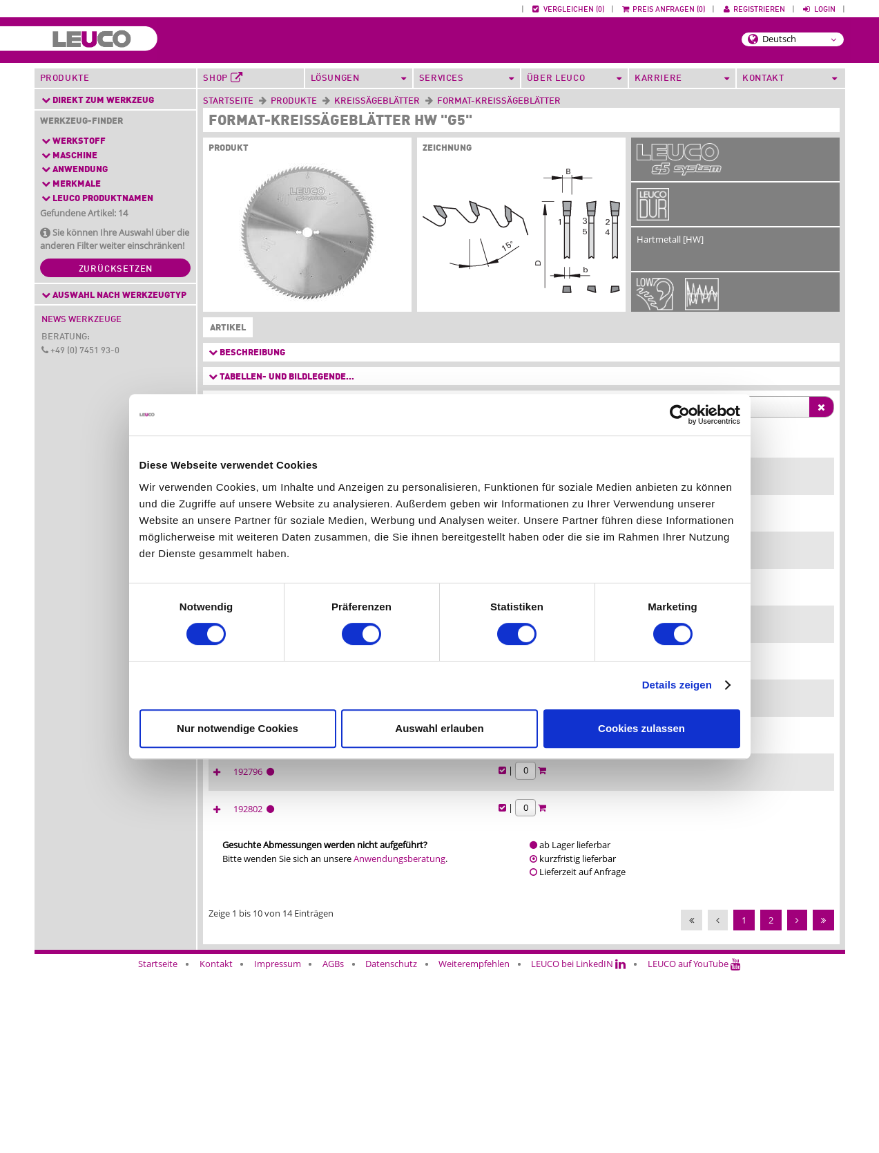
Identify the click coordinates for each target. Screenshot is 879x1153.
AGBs (333, 1144)
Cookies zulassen (641, 728)
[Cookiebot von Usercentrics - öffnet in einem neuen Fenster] (679, 414)
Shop (222, 78)
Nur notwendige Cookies (237, 728)
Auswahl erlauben (439, 728)
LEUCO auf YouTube (694, 1144)
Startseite (228, 101)
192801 (710, 873)
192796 (710, 938)
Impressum (277, 1144)
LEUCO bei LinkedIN (578, 1144)
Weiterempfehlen (474, 1144)
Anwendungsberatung (399, 1039)
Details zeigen (677, 685)
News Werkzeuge (81, 319)
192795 (710, 808)
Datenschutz (391, 1144)
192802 (710, 989)
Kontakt (216, 1144)
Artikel (225, 328)
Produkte (65, 78)
